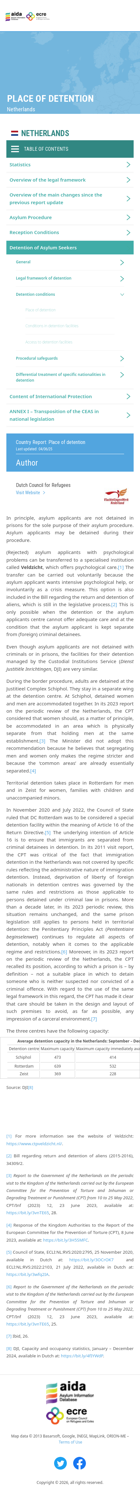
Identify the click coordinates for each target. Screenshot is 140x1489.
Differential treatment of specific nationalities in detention (61, 377)
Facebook (79, 1463)
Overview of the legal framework (48, 180)
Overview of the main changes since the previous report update (56, 198)
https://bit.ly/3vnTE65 (27, 1212)
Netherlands (45, 133)
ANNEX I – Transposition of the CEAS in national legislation (54, 415)
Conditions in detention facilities (52, 326)
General (23, 262)
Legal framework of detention (44, 278)
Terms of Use (70, 1442)
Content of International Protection (51, 396)
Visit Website (28, 492)
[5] (48, 832)
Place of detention (40, 310)
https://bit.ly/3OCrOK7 (91, 1260)
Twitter (60, 1463)
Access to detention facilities (48, 342)
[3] (42, 741)
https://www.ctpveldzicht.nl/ (34, 1143)
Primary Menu (129, 16)
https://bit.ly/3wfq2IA (27, 1274)
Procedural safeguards (37, 358)
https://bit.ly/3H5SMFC (65, 1240)
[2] (114, 604)
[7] (94, 1018)
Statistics (20, 164)
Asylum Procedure (31, 217)
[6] (64, 951)
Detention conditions (35, 294)
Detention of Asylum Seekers (43, 247)
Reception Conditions (34, 232)
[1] (120, 567)
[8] (30, 1087)
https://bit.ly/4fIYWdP (82, 1356)
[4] (33, 770)
